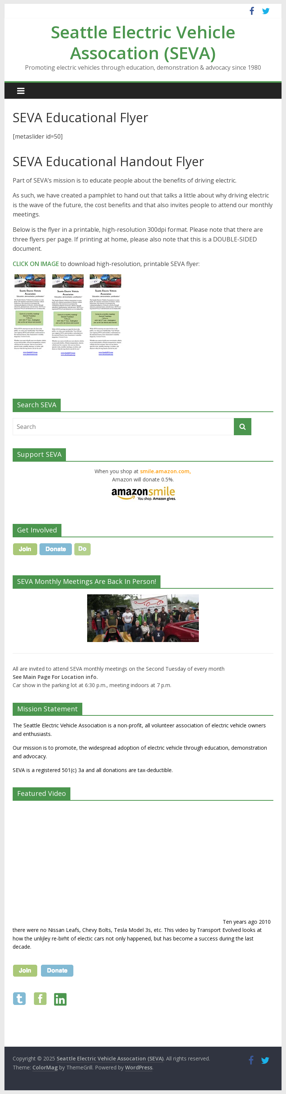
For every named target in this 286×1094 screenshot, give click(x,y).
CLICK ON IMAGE (36, 264)
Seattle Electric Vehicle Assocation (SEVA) (143, 42)
